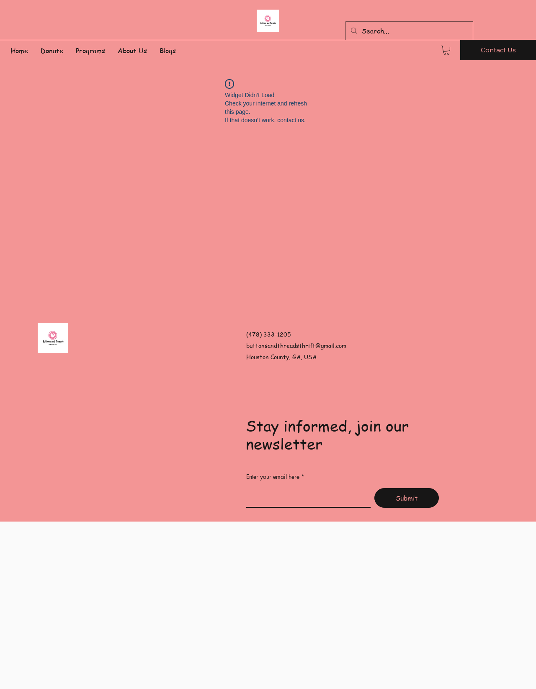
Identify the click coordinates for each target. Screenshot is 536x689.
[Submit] (406, 498)
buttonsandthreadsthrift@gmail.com (296, 345)
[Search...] (408, 31)
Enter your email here (272, 477)
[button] (446, 50)
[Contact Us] (498, 50)
